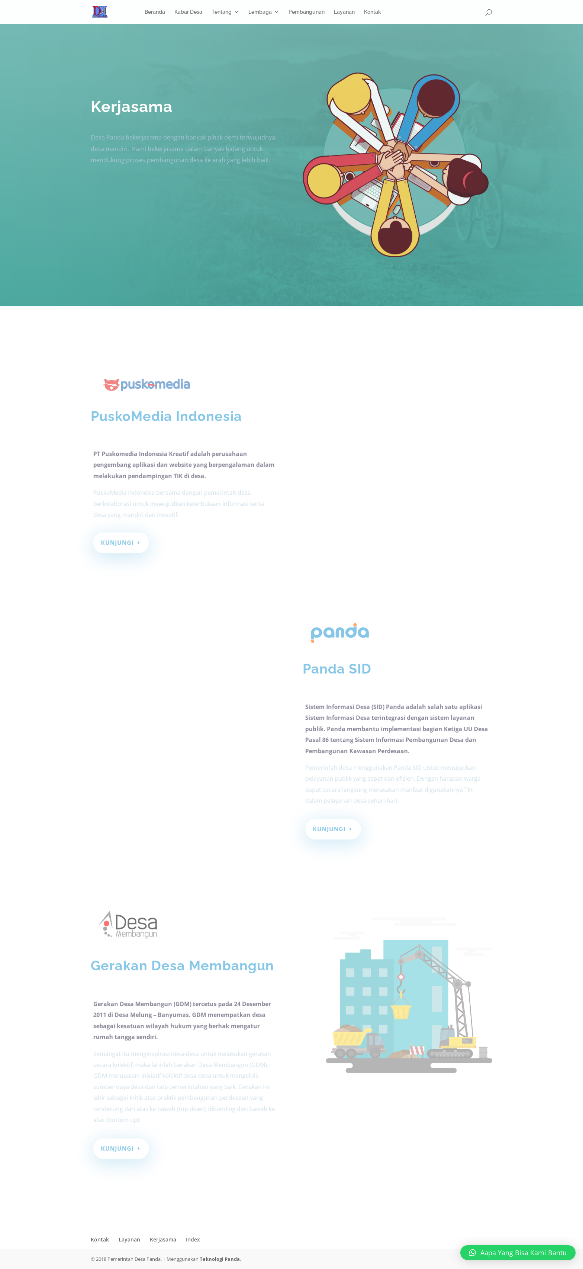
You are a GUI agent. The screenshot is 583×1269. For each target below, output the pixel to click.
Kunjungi (119, 542)
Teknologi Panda (220, 1259)
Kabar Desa (188, 12)
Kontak (372, 12)
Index (193, 1239)
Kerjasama (163, 1239)
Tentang (222, 12)
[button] (518, 1252)
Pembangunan (307, 12)
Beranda (155, 12)
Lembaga (260, 12)
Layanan (344, 12)
